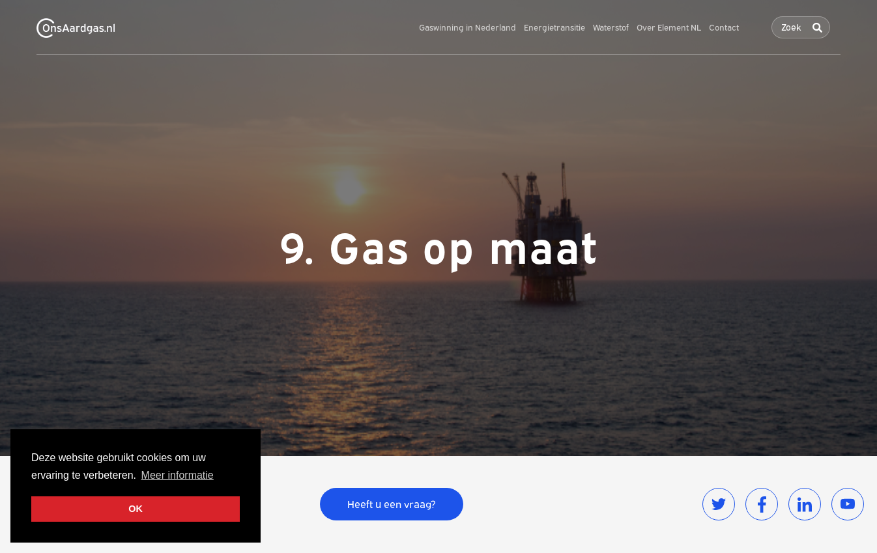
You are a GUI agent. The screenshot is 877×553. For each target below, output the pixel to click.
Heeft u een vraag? (391, 504)
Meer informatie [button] (177, 475)
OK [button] (135, 508)
